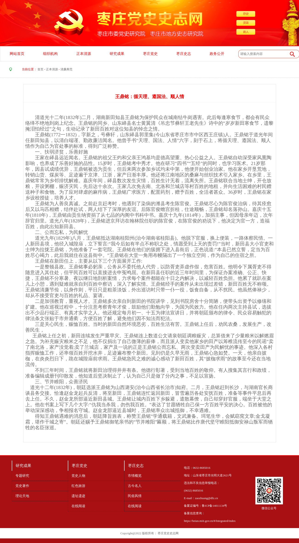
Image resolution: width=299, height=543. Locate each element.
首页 (40, 69)
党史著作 (22, 486)
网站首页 (17, 54)
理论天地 (22, 496)
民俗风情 (135, 496)
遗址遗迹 (78, 496)
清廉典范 (66, 69)
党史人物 (78, 476)
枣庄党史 (150, 54)
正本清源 (83, 54)
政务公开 (217, 54)
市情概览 (135, 476)
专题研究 (22, 476)
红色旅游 (78, 486)
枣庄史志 (183, 54)
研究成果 (117, 54)
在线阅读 (78, 506)
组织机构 (50, 54)
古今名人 (135, 486)
